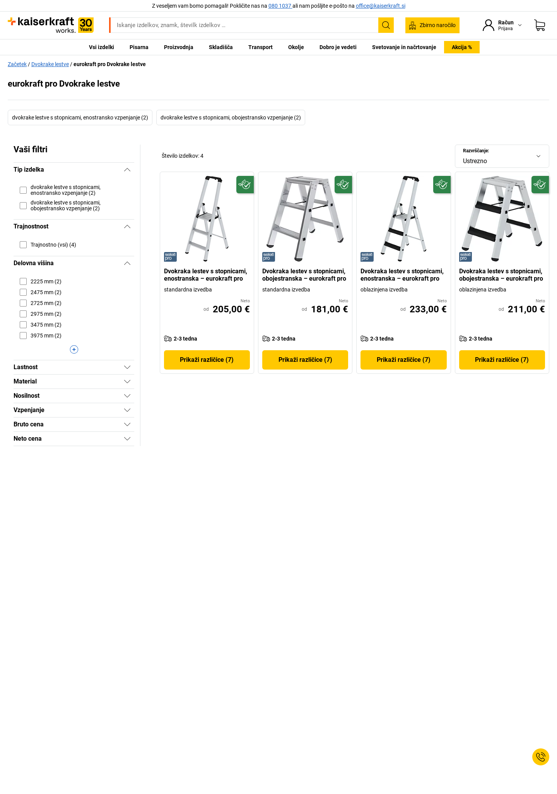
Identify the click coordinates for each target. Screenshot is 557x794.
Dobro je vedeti (338, 47)
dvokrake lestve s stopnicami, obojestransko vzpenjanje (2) (231, 117)
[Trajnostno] (245, 184)
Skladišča (221, 47)
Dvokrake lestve (50, 64)
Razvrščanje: (476, 150)
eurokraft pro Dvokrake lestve (109, 64)
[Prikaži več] (74, 349)
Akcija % (462, 47)
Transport (260, 47)
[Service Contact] (540, 756)
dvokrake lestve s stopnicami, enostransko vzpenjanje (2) (80, 117)
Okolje (296, 47)
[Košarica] (539, 25)
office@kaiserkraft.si (380, 6)
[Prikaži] (127, 367)
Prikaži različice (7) (207, 359)
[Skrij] (127, 170)
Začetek (17, 64)
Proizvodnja (178, 47)
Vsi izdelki (101, 47)
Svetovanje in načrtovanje (404, 47)
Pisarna (139, 47)
